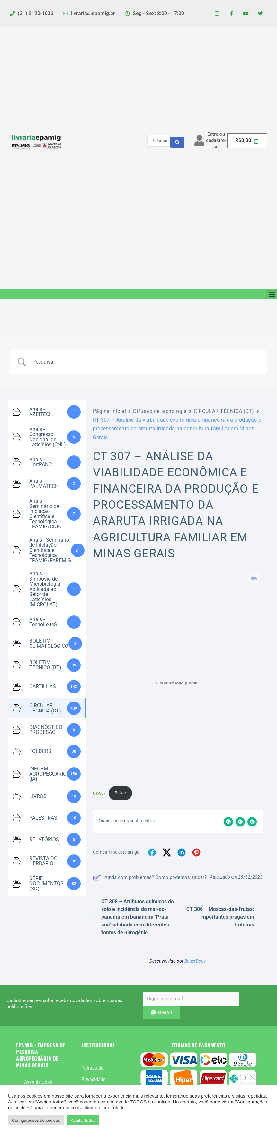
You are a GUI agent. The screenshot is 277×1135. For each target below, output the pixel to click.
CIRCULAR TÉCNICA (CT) (224, 411)
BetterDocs (195, 960)
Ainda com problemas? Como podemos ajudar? (150, 877)
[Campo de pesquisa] (146, 362)
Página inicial (109, 411)
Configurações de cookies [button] (36, 1120)
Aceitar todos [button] (83, 1120)
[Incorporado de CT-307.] (178, 683)
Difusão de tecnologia (160, 411)
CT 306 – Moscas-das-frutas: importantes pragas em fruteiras (224, 917)
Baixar (120, 792)
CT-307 (99, 792)
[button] (271, 294)
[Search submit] (177, 140)
